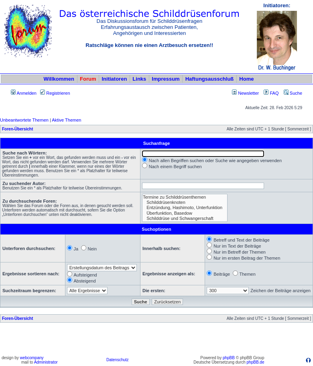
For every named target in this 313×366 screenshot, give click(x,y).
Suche (293, 93)
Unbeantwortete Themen (24, 120)
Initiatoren (114, 79)
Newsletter (248, 93)
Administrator (46, 362)
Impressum (165, 79)
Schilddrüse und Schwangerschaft (185, 218)
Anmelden (24, 93)
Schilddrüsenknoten (185, 202)
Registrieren (55, 93)
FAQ (271, 93)
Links (139, 79)
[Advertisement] (156, 341)
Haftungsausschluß (209, 79)
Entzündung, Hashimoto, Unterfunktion (185, 207)
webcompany (32, 358)
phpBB (229, 358)
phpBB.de (255, 362)
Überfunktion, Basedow (185, 213)
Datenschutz (117, 360)
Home (246, 79)
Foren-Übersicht (17, 129)
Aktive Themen (66, 120)
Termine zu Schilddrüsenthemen (185, 197)
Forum (88, 79)
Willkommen (59, 79)
